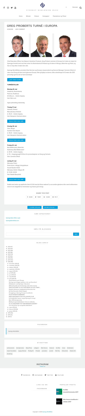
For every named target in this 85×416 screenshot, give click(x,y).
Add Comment (20, 29)
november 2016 (13, 265)
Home (20, 16)
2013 (9, 317)
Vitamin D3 (72, 351)
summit (51, 351)
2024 (9, 247)
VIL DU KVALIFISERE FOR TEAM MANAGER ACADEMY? (23, 304)
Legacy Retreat (22, 351)
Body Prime (29, 348)
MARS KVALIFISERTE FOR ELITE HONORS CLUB (21, 296)
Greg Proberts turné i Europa (16, 280)
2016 (9, 262)
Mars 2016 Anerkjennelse (15, 300)
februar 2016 (12, 309)
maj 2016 (11, 277)
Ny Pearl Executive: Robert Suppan (18, 291)
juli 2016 (11, 273)
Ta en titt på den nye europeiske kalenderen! (20, 305)
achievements (10, 348)
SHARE (30, 197)
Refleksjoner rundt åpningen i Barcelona (19, 284)
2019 (9, 256)
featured (52, 348)
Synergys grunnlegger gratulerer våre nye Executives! (23, 282)
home (63, 348)
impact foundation (11, 351)
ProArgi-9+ (31, 351)
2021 (9, 252)
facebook (25, 375)
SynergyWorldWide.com (12, 221)
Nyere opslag (34, 207)
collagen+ (36, 348)
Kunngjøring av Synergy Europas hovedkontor (21, 293)
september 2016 (13, 269)
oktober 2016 (12, 267)
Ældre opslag (50, 207)
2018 (9, 258)
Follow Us (42, 366)
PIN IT (55, 197)
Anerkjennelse (20, 348)
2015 (9, 313)
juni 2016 (11, 275)
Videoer (36, 16)
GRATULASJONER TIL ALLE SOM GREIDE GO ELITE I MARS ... (25, 287)
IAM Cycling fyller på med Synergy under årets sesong (23, 286)
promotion (44, 351)
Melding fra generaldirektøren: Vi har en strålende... (22, 302)
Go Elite (58, 348)
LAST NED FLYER (15, 80)
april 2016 (12, 279)
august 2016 (12, 271)
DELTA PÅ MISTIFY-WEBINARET (17, 295)
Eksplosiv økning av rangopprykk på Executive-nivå (22, 289)
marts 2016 (12, 307)
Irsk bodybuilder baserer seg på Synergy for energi (22, 298)
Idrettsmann (70, 348)
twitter (49, 375)
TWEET (38, 197)
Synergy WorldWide (13, 331)
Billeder (28, 16)
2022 (9, 250)
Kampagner (46, 16)
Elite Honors (44, 348)
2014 (9, 315)
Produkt (38, 351)
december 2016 (13, 263)
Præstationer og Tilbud (59, 16)
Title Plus (57, 351)
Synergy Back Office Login (13, 218)
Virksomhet (65, 351)
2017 (9, 260)
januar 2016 (12, 311)
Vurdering (9, 354)
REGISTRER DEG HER (16, 121)
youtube (59, 375)
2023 (9, 249)
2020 (9, 254)
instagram (37, 375)
